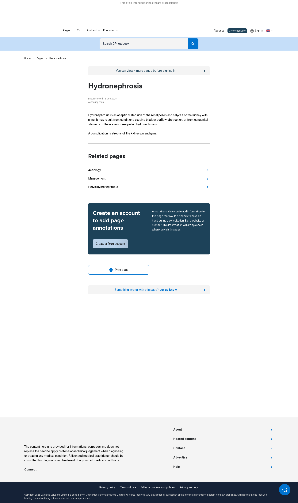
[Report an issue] (149, 289)
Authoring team (96, 102)
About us (219, 30)
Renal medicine (57, 58)
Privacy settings (189, 487)
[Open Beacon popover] (284, 489)
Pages (40, 58)
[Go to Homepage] (37, 30)
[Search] (193, 43)
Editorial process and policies (158, 487)
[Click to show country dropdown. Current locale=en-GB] (270, 31)
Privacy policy (107, 487)
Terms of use (128, 487)
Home (27, 58)
